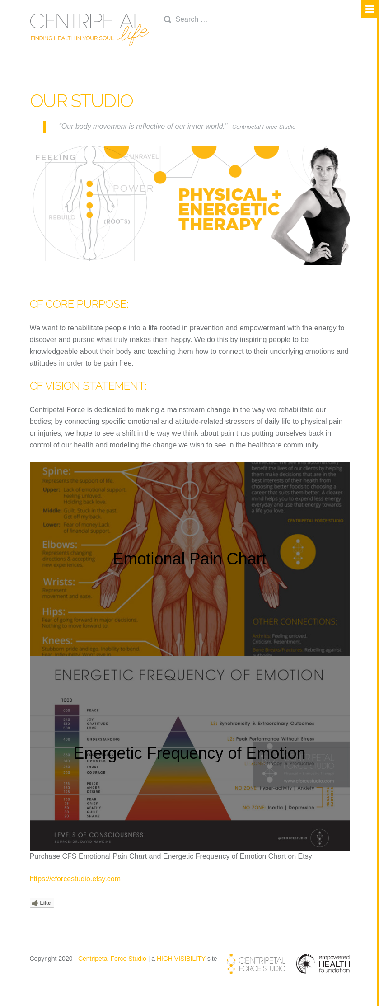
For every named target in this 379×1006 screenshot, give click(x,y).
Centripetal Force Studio (112, 958)
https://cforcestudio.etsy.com (75, 879)
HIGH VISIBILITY (181, 958)
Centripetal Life (90, 30)
